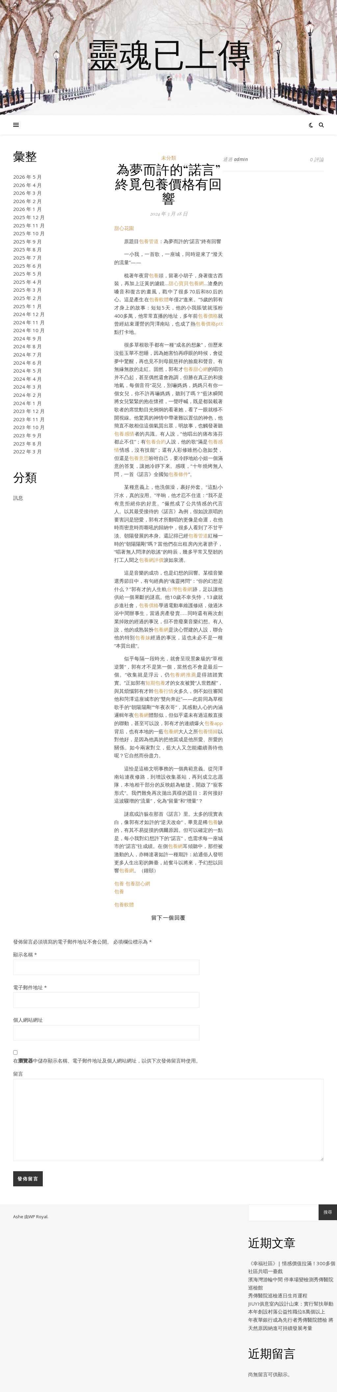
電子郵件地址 (30, 987)
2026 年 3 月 (27, 193)
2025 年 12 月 (29, 217)
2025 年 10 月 (29, 233)
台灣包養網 (179, 589)
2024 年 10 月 (29, 330)
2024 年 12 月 (29, 314)
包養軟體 (159, 299)
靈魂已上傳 (168, 53)
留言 (18, 1073)
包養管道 (149, 241)
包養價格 (208, 315)
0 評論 (317, 159)
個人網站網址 (28, 1019)
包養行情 (163, 691)
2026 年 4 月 (27, 185)
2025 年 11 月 (29, 225)
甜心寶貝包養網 (186, 283)
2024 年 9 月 (27, 338)
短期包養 (155, 682)
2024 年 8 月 (27, 346)
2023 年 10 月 (29, 427)
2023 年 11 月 (29, 419)
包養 (154, 275)
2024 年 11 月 (29, 322)
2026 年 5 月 (27, 176)
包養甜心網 (195, 369)
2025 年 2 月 (27, 298)
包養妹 (142, 637)
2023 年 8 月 (27, 443)
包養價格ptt (209, 323)
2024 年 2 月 (27, 395)
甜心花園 (124, 228)
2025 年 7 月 (27, 257)
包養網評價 (151, 560)
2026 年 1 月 (27, 209)
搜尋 (328, 1212)
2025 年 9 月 (27, 241)
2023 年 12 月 (29, 411)
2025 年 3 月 (27, 289)
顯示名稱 (25, 954)
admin (241, 159)
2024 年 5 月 (27, 370)
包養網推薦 (183, 674)
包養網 (161, 629)
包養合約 (156, 441)
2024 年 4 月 (27, 379)
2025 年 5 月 (27, 273)
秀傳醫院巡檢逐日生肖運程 (277, 1295)
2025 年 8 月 (27, 249)
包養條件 (178, 474)
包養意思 (139, 458)
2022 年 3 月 (27, 451)
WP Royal (38, 1217)
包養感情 (124, 433)
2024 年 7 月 (27, 354)
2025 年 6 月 (27, 265)
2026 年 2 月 (27, 201)
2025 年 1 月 (27, 306)
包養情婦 (208, 731)
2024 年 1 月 (27, 403)
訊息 (18, 497)
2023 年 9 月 (27, 435)
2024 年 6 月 (27, 362)
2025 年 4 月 (27, 282)
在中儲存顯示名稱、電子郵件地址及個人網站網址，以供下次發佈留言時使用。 (107, 1060)
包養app (213, 723)
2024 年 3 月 (27, 386)
